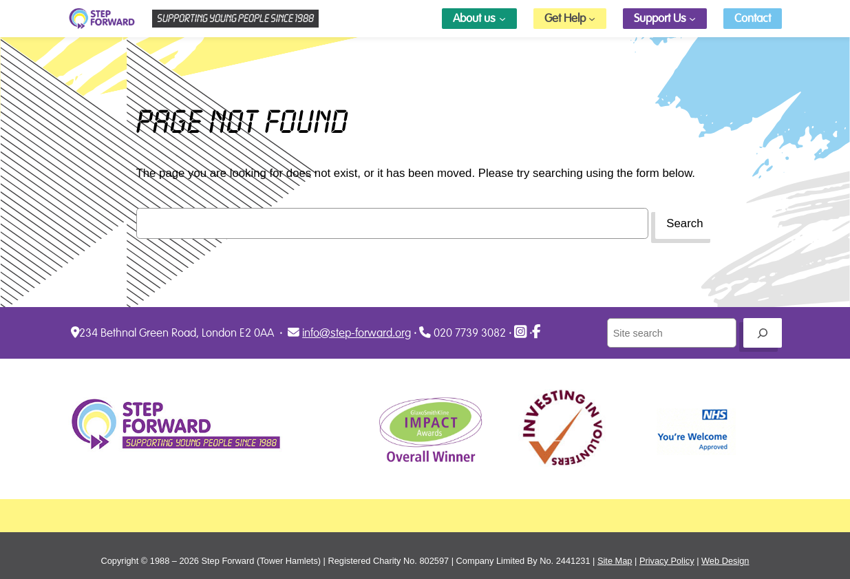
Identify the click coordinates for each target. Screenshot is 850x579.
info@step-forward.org (356, 333)
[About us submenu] (502, 18)
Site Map (615, 561)
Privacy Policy (666, 561)
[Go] (762, 333)
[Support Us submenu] (692, 18)
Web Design (725, 561)
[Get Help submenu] (591, 18)
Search (684, 223)
